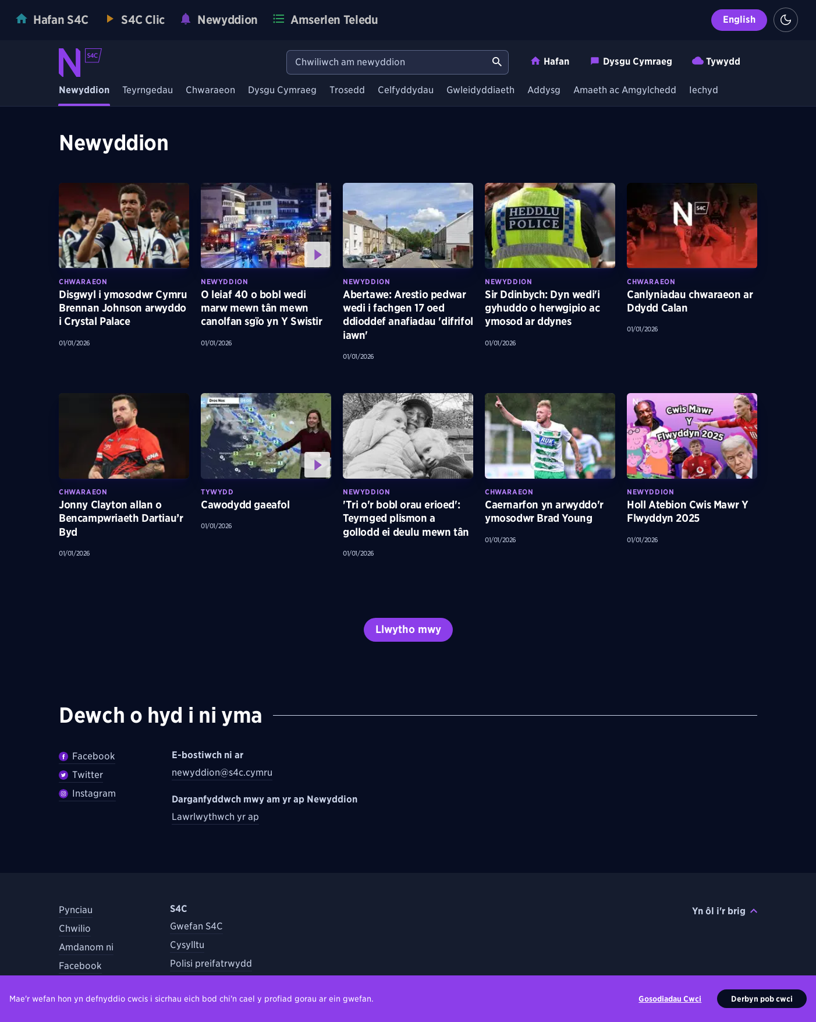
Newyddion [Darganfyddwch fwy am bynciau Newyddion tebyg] (224, 281)
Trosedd (347, 91)
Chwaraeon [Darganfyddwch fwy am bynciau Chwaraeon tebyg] (83, 281)
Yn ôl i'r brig (724, 911)
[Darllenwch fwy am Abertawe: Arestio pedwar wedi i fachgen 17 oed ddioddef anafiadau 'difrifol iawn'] (408, 225)
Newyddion (84, 91)
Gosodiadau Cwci (669, 998)
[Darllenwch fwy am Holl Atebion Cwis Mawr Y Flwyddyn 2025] (692, 436)
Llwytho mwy (408, 629)
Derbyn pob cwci (762, 998)
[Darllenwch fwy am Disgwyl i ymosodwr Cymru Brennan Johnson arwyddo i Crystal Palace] (124, 225)
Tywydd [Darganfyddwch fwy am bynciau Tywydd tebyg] (217, 492)
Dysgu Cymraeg (630, 61)
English (739, 19)
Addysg (543, 91)
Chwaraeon (210, 91)
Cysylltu (187, 944)
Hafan (549, 61)
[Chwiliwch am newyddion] (386, 62)
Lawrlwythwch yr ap (215, 816)
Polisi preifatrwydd (211, 963)
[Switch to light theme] (785, 19)
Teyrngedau (147, 91)
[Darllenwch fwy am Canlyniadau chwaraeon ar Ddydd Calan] (692, 225)
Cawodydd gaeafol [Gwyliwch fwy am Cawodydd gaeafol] (245, 504)
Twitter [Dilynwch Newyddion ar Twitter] (81, 774)
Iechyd (703, 91)
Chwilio (75, 928)
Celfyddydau (406, 91)
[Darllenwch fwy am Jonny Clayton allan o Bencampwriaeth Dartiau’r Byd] (124, 436)
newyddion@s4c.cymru (222, 772)
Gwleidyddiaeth (480, 91)
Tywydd (716, 61)
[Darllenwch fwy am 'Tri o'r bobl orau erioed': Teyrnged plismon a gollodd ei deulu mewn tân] (408, 436)
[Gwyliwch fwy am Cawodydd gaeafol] (266, 436)
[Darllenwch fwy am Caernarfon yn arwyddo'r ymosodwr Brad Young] (550, 436)
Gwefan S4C (196, 926)
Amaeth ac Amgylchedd (624, 91)
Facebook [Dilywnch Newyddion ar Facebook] (87, 756)
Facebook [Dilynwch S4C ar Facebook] (80, 965)
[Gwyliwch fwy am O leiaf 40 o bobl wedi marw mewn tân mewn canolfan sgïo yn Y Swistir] (266, 225)
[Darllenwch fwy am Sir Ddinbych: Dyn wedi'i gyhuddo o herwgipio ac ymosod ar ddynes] (550, 225)
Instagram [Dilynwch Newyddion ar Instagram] (87, 793)
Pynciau (76, 909)
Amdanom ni (86, 947)
